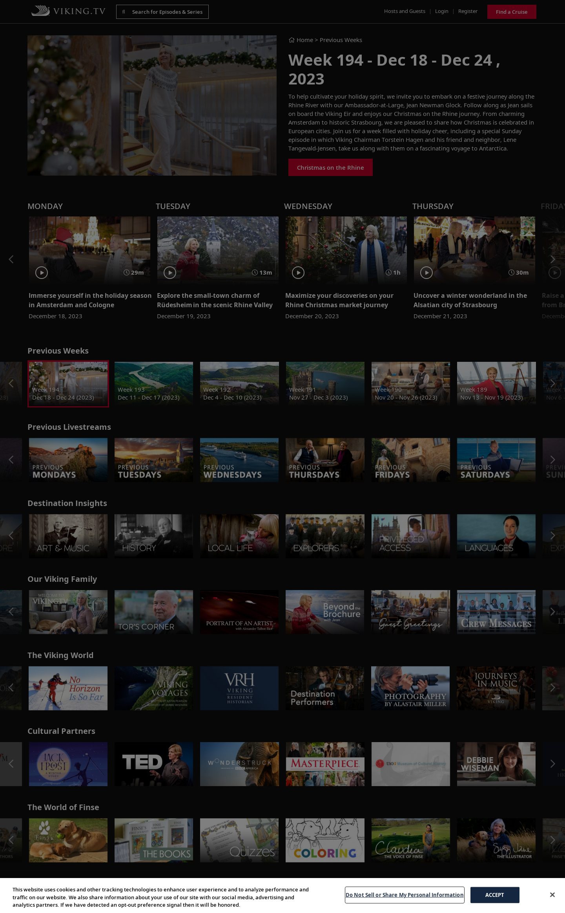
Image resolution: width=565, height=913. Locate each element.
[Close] (552, 894)
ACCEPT (495, 894)
